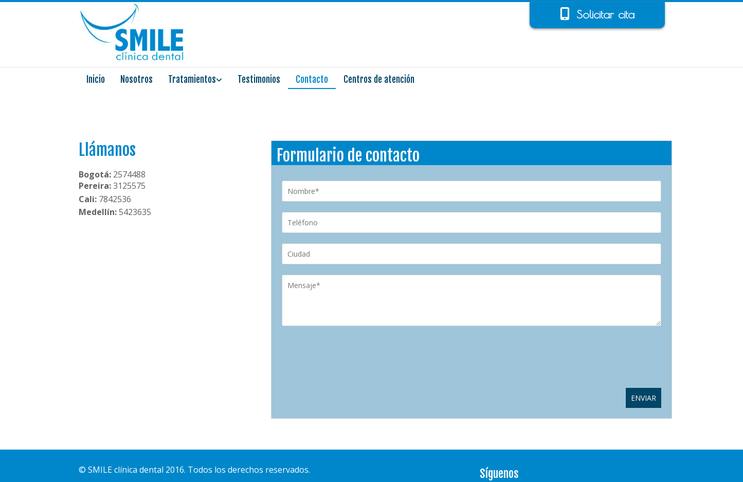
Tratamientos (192, 79)
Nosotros (136, 79)
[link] (195, 81)
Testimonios (259, 79)
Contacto (312, 79)
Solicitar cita (605, 14)
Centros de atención (378, 79)
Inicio (95, 79)
